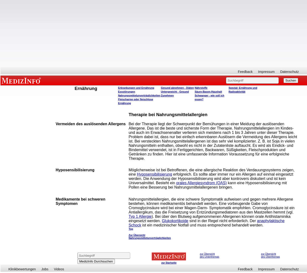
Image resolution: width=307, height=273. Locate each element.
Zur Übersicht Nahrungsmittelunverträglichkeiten (150, 236)
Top (131, 228)
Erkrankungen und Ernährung (136, 87)
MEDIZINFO (22, 80)
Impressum (266, 72)
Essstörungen (126, 91)
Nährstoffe (201, 87)
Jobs (44, 269)
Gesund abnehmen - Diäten (177, 87)
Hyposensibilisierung (154, 174)
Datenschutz (289, 72)
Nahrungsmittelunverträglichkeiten (139, 95)
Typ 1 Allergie (140, 216)
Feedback (245, 72)
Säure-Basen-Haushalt (208, 91)
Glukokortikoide (175, 221)
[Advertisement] (154, 33)
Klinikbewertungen (22, 269)
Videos (59, 269)
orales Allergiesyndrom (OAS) (201, 183)
